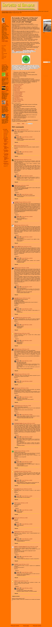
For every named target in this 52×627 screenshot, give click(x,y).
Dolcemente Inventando (25, 51)
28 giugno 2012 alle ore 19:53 (25, 405)
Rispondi (16, 133)
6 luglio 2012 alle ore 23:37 (26, 480)
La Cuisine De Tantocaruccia (19, 91)
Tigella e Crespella (17, 101)
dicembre (5, 130)
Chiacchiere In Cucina (18, 50)
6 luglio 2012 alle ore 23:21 (26, 360)
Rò (23, 50)
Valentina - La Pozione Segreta (20, 546)
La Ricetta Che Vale (18, 85)
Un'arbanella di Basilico (18, 96)
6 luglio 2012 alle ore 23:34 (26, 461)
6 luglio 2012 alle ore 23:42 (26, 572)
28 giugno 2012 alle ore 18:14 (22, 225)
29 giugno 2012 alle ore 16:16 (26, 531)
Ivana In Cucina (17, 89)
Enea (15, 145)
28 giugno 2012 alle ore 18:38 (23, 267)
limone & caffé (16, 246)
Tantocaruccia (16, 159)
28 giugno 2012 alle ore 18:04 (23, 185)
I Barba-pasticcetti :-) (18, 88)
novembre (5, 131)
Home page (26, 625)
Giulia (15, 225)
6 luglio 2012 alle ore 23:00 (27, 175)
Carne (3, 54)
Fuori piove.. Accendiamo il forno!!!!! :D (6, 151)
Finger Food (4, 56)
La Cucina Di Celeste (18, 94)
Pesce (3, 58)
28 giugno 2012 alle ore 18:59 (24, 333)
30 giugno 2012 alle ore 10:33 (32, 546)
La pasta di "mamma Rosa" (5, 144)
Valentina (16, 349)
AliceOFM (16, 564)
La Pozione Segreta (18, 95)
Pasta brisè (4, 57)
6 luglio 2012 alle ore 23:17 (26, 340)
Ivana (15, 129)
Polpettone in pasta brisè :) (6, 163)
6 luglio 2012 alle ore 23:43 (26, 588)
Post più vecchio (37, 625)
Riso (2, 52)
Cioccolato (4, 49)
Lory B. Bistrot (17, 97)
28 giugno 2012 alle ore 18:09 (25, 202)
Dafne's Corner (17, 90)
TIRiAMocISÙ (7, 115)
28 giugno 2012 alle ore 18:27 (26, 246)
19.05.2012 (4, 64)
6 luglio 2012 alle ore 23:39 (26, 538)
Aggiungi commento (16, 596)
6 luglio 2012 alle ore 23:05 (26, 216)
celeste (15, 267)
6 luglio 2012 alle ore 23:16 (26, 324)
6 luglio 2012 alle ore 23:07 (26, 236)
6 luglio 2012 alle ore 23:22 (26, 381)
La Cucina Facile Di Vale (18, 100)
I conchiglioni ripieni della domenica (5, 154)
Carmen (33, 49)
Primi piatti (4, 45)
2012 (4, 129)
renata (15, 185)
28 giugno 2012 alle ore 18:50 (25, 317)
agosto (5, 134)
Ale (16, 51)
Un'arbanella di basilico (18, 423)
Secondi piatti (4, 53)
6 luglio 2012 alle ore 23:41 (26, 556)
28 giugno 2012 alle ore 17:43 (22, 145)
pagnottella (16, 298)
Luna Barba (16, 202)
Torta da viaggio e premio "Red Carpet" (6, 147)
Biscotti (3, 48)
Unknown (16, 333)
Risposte (17, 135)
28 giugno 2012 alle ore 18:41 (24, 298)
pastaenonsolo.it (17, 531)
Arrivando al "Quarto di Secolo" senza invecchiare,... (6, 140)
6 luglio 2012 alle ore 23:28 (26, 414)
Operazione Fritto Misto (18, 84)
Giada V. (18, 151)
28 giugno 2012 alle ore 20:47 (29, 423)
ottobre (5, 133)
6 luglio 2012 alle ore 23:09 (26, 258)
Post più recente (15, 625)
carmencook (16, 405)
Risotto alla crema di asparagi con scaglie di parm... (6, 158)
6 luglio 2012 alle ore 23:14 (26, 286)
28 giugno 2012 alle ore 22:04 (25, 471)
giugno (5, 137)
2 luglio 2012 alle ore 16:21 (23, 564)
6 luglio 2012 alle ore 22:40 (26, 151)
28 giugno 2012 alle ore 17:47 (25, 159)
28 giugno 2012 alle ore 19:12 (23, 374)
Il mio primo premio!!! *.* (5, 161)
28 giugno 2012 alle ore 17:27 (22, 129)
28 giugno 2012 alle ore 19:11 (23, 349)
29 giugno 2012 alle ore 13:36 (22, 517)
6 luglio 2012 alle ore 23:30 (26, 436)
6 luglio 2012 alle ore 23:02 (26, 194)
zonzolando (16, 471)
